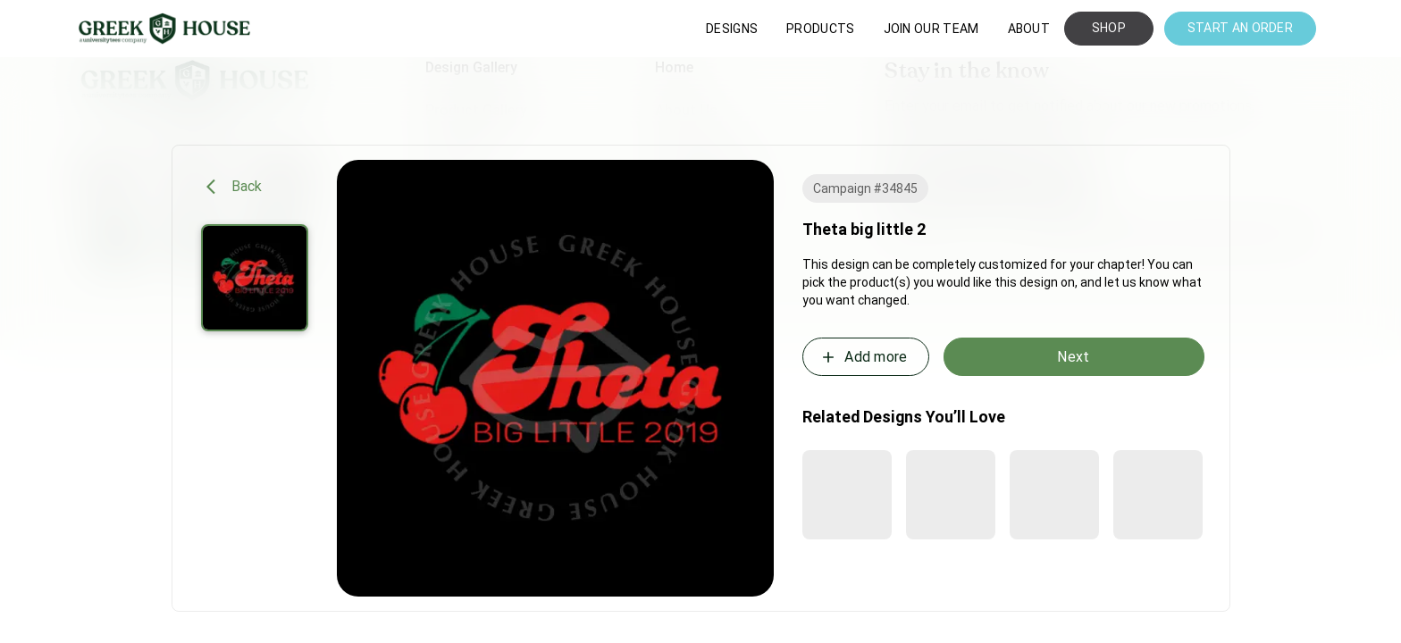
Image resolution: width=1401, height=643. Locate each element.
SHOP (1109, 28)
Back (234, 187)
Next (1073, 356)
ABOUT (1029, 28)
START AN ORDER (1240, 28)
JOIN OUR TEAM (931, 28)
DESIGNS (732, 28)
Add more (863, 357)
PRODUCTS (820, 28)
